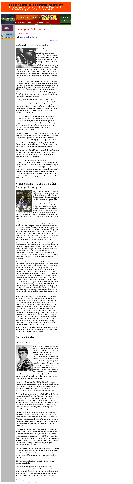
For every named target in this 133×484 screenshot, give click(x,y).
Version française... (53, 40)
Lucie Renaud (24, 37)
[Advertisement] (65, 57)
